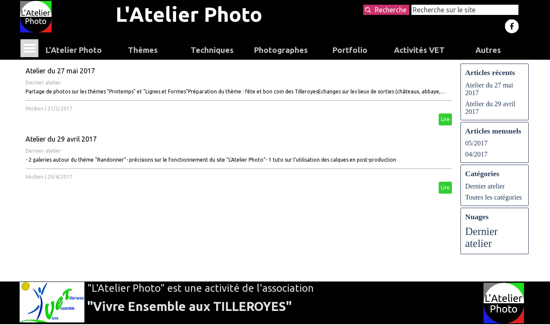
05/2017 (476, 143)
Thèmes (143, 50)
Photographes (281, 50)
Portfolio (350, 50)
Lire (445, 119)
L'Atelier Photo (189, 14)
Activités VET (419, 50)
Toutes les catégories (493, 197)
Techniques (212, 50)
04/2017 (476, 154)
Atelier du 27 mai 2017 (60, 71)
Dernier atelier (43, 82)
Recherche (390, 10)
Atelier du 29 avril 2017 (61, 139)
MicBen (34, 108)
